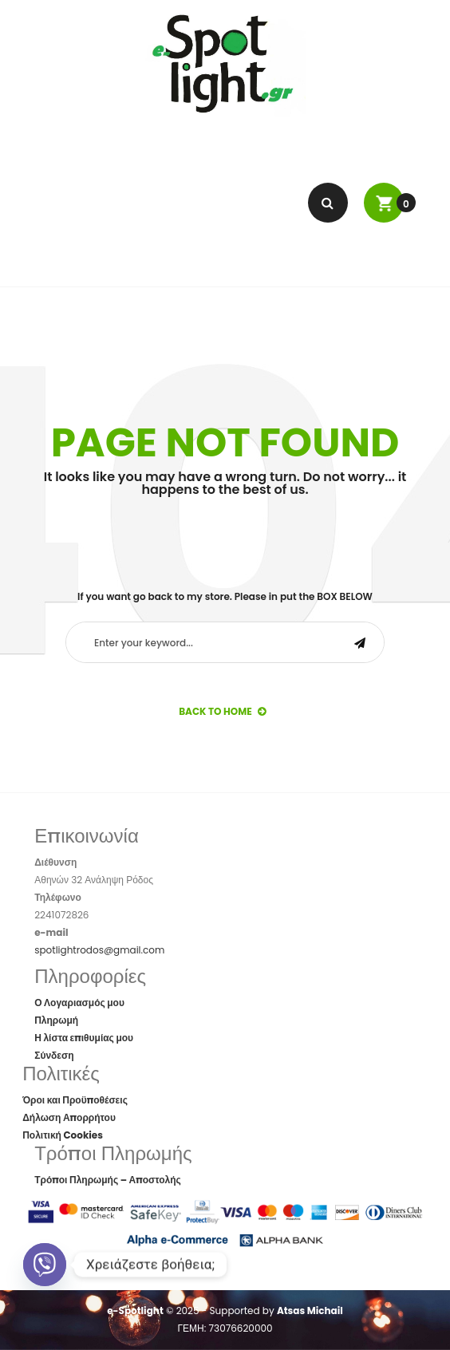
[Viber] (44, 1264)
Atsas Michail (310, 1310)
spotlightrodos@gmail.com (99, 950)
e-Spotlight (135, 1310)
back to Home (222, 711)
